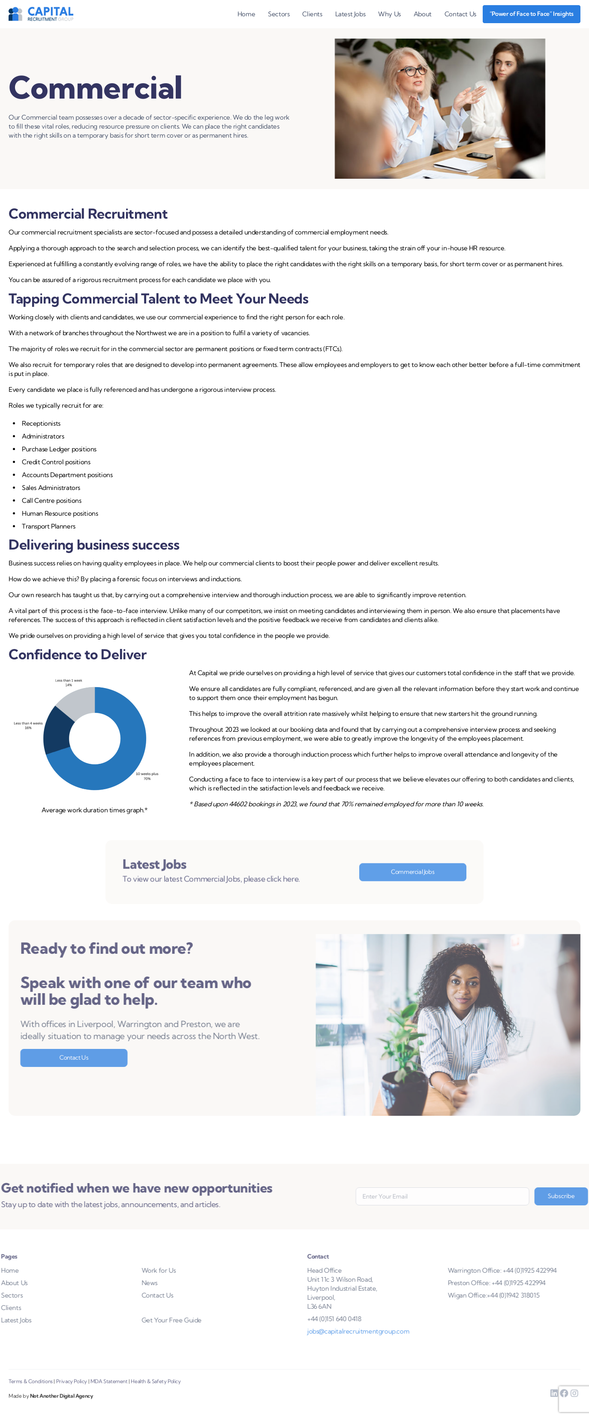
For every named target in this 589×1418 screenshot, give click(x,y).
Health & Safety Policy (155, 1394)
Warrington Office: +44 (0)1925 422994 (515, 1270)
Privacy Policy (71, 1394)
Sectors (278, 14)
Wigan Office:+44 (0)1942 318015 (507, 1295)
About (423, 14)
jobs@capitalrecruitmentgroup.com (372, 1331)
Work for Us (145, 1270)
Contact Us (460, 14)
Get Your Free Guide (158, 1320)
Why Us (389, 14)
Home (246, 14)
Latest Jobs (350, 14)
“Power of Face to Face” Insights (532, 14)
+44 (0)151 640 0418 (348, 1319)
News (136, 1283)
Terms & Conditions (31, 1394)
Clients (312, 14)
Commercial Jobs (412, 885)
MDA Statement (109, 1394)
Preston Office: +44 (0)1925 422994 (510, 1283)
